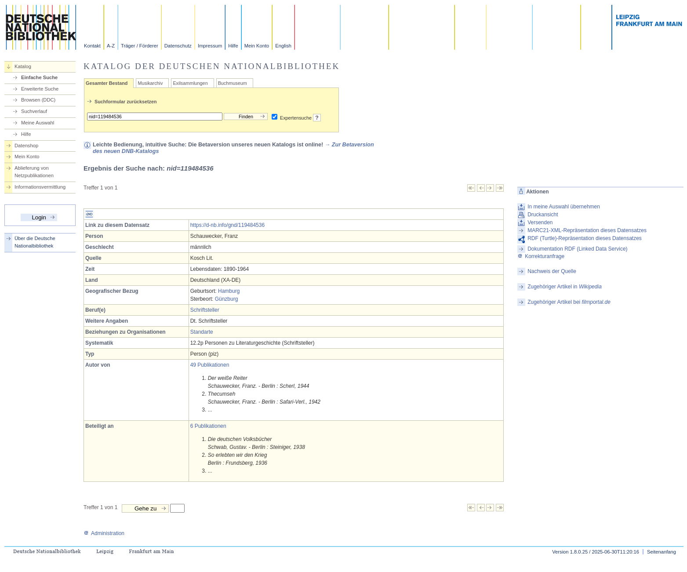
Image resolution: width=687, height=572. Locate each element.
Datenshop (26, 145)
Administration (104, 533)
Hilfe (233, 45)
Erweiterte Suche (39, 88)
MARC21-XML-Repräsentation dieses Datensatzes (587, 230)
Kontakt (92, 45)
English (283, 45)
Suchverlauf (34, 111)
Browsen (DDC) (38, 99)
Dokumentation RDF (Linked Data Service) (577, 249)
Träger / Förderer (139, 45)
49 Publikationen (209, 365)
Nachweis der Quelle (551, 271)
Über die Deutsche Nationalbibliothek (35, 242)
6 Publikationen (208, 426)
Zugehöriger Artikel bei (569, 302)
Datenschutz (178, 45)
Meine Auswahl (37, 122)
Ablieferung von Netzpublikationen (34, 171)
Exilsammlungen (190, 83)
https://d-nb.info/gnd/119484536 (227, 225)
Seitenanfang (661, 551)
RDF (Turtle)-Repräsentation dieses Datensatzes (584, 238)
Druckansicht (542, 214)
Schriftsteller (204, 310)
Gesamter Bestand (106, 83)
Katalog (23, 66)
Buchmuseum (232, 83)
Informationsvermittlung (40, 186)
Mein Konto (256, 45)
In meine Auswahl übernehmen (563, 207)
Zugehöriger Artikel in (564, 287)
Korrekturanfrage (540, 256)
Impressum (210, 45)
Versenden (540, 222)
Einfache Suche (39, 77)
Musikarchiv (150, 83)
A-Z (111, 45)
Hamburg (229, 291)
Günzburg (226, 299)
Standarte (201, 332)
